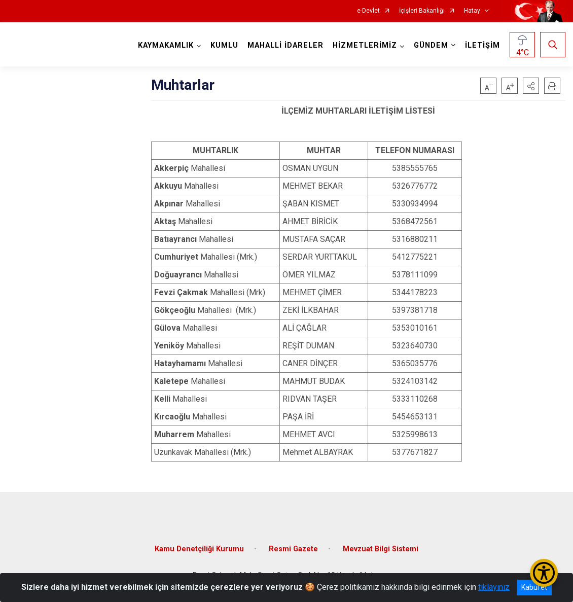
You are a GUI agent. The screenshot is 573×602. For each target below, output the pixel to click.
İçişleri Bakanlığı (422, 11)
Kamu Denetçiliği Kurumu (199, 549)
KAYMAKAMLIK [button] (166, 45)
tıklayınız (494, 587)
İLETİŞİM (482, 45)
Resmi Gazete (293, 549)
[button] (531, 86)
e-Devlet (368, 11)
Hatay (472, 11)
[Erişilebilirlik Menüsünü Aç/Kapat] (544, 573)
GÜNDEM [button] (431, 45)
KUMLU (224, 45)
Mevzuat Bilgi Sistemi (380, 549)
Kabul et (534, 587)
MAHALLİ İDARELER (285, 45)
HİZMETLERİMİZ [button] (365, 45)
